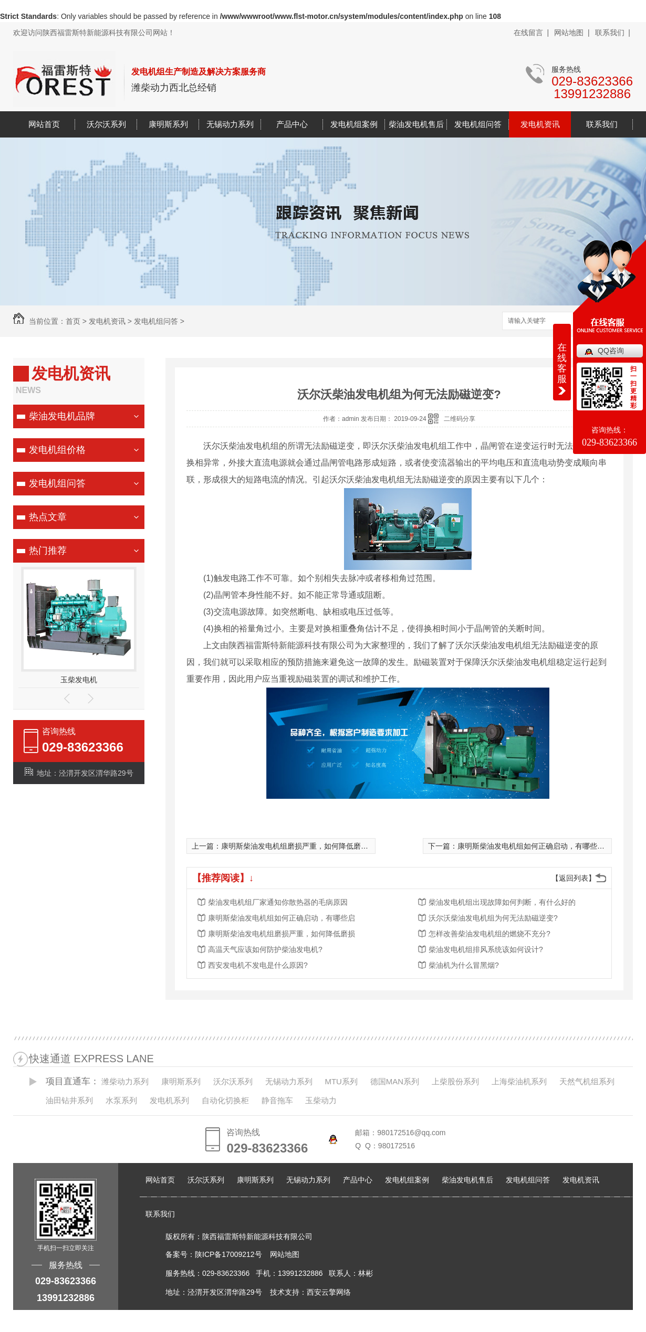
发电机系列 (169, 1100)
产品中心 (292, 124)
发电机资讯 (540, 124)
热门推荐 (48, 550)
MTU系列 (341, 1081)
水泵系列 (121, 1100)
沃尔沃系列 (106, 124)
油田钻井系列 (69, 1100)
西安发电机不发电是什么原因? (258, 965)
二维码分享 (459, 418)
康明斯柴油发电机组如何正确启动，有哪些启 (281, 918)
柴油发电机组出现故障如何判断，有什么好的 (502, 902)
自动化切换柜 (225, 1100)
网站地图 (284, 1254)
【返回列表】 (573, 878)
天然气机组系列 (586, 1081)
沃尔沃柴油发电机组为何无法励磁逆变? (493, 918)
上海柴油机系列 (519, 1081)
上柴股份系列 (455, 1081)
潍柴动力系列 (125, 1081)
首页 (73, 321)
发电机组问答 (478, 124)
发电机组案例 (354, 124)
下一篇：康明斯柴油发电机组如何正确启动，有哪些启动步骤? (529, 846)
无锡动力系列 (230, 124)
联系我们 (602, 124)
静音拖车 (277, 1100)
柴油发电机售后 (416, 124)
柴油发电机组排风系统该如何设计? (486, 949)
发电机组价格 (57, 450)
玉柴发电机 (78, 679)
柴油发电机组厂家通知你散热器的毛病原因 (278, 902)
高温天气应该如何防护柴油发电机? (265, 949)
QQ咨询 (611, 350)
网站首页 (44, 124)
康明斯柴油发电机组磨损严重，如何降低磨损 (281, 933)
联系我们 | (612, 32)
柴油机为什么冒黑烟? (464, 965)
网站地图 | (571, 32)
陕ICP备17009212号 (228, 1254)
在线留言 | (531, 32)
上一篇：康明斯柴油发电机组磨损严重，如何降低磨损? (282, 846)
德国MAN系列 (394, 1081)
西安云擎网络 (329, 1292)
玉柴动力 (321, 1100)
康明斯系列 (168, 124)
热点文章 (48, 517)
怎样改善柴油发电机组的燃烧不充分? (489, 933)
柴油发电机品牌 (62, 416)
